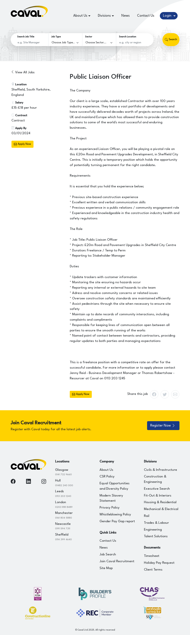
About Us (106, 470)
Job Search (108, 554)
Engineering (153, 529)
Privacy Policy (110, 507)
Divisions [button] (104, 15)
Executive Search (157, 488)
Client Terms (153, 569)
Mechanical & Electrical (161, 509)
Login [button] (167, 15)
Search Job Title (25, 37)
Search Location (127, 37)
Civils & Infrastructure (160, 470)
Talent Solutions (156, 536)
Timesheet (151, 556)
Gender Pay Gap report (117, 521)
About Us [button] (80, 15)
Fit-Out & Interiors (157, 495)
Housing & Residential (160, 502)
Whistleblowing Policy (115, 514)
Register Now (162, 425)
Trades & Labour (156, 522)
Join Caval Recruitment (117, 561)
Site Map (106, 568)
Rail (146, 516)
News (125, 15)
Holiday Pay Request (159, 562)
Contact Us (145, 15)
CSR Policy (107, 476)
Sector (88, 37)
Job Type (56, 37)
